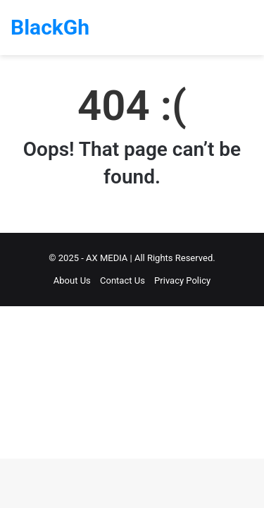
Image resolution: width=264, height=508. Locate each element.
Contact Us (122, 280)
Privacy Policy (182, 280)
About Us (72, 280)
